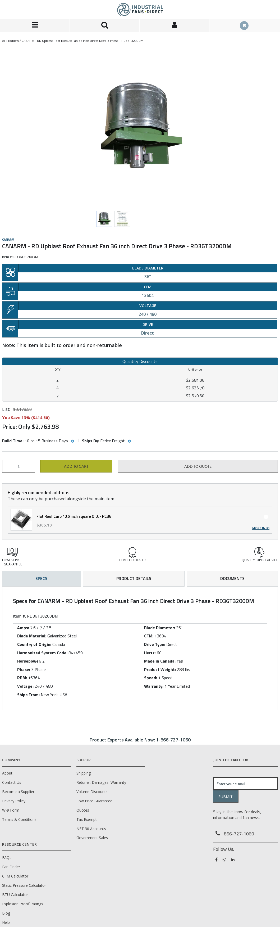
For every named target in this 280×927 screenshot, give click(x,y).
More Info (260, 528)
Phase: (23, 669)
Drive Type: (154, 644)
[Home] (140, 9)
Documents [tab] (232, 578)
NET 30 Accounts (91, 828)
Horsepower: (29, 661)
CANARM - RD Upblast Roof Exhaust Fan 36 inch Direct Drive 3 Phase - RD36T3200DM (82, 40)
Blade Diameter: (159, 627)
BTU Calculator (15, 894)
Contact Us (11, 782)
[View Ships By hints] (129, 441)
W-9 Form (10, 810)
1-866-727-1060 (173, 739)
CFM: (148, 636)
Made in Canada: (160, 661)
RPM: (22, 677)
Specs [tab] (41, 578)
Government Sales (92, 837)
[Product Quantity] (18, 466)
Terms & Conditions (19, 819)
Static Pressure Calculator (24, 885)
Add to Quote (198, 466)
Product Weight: (160, 669)
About (7, 773)
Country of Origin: (34, 644)
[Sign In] (174, 25)
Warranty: (153, 686)
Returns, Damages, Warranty (101, 782)
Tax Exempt (86, 819)
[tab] (140, 648)
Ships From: (28, 694)
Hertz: (150, 653)
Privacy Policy (13, 800)
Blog (6, 913)
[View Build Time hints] (72, 441)
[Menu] (35, 25)
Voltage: (25, 686)
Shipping (83, 773)
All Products (10, 40)
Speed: (150, 677)
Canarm (8, 239)
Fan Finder (11, 866)
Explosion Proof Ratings (22, 903)
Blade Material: (31, 636)
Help (6, 922)
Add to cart (76, 466)
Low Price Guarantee (94, 800)
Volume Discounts (92, 791)
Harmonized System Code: (42, 653)
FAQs (6, 857)
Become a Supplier (18, 791)
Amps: (23, 627)
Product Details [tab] (133, 578)
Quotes (82, 810)
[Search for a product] (105, 25)
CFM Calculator (15, 876)
